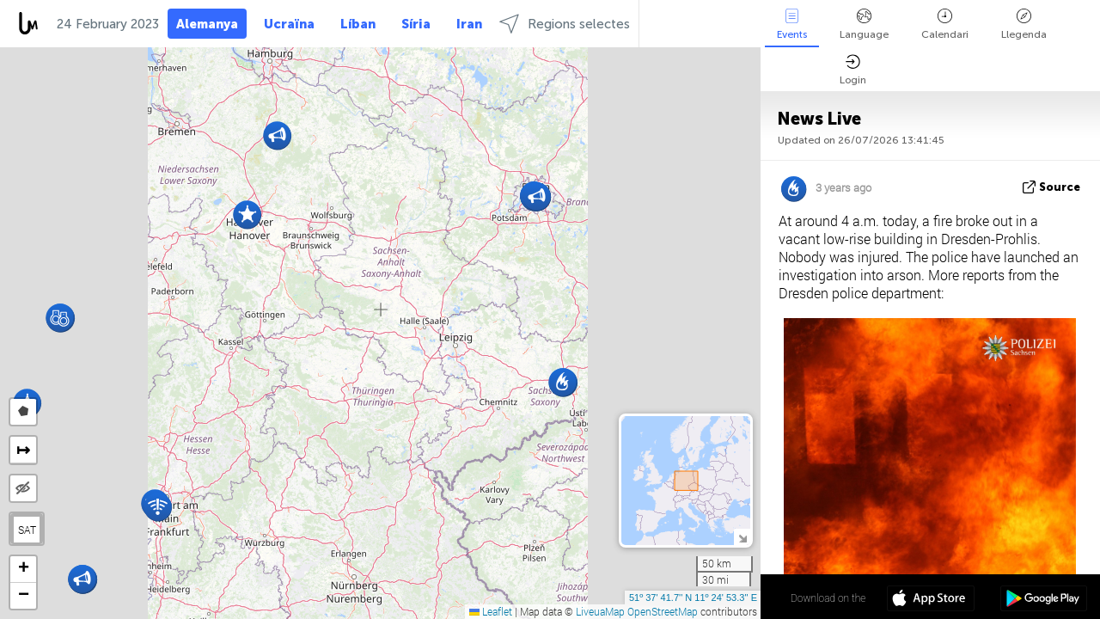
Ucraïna (289, 24)
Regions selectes (564, 24)
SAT (27, 529)
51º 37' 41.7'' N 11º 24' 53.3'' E (693, 597)
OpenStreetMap (662, 611)
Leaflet (490, 611)
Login (853, 70)
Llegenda (1024, 24)
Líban (358, 24)
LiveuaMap (600, 611)
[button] (59, 317)
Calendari (945, 24)
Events (792, 24)
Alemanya (207, 24)
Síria (416, 24)
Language (864, 24)
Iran (469, 24)
